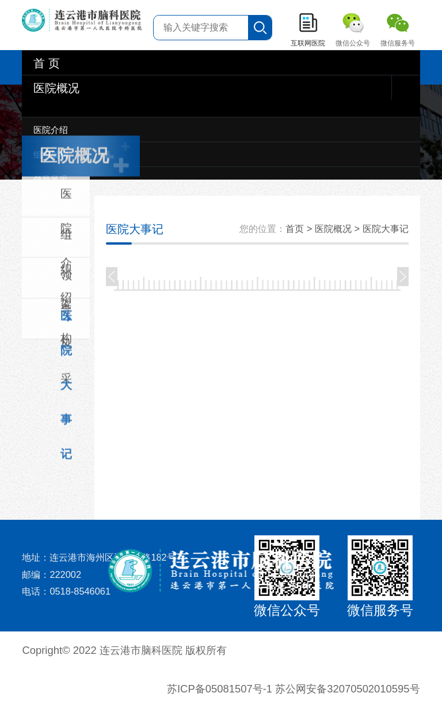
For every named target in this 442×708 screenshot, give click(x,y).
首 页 (46, 63)
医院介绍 (50, 130)
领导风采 (50, 179)
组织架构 (50, 154)
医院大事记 (66, 321)
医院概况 (56, 88)
